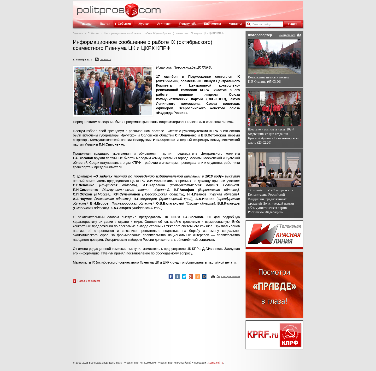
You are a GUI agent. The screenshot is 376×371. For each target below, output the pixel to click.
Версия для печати (228, 276)
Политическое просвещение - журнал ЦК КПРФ (132, 13)
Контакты (235, 23)
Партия (105, 23)
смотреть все (287, 35)
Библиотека (212, 23)
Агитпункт (164, 23)
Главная (86, 23)
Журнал (143, 23)
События (124, 23)
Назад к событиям (88, 280)
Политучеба (187, 23)
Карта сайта (215, 362)
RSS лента (105, 59)
